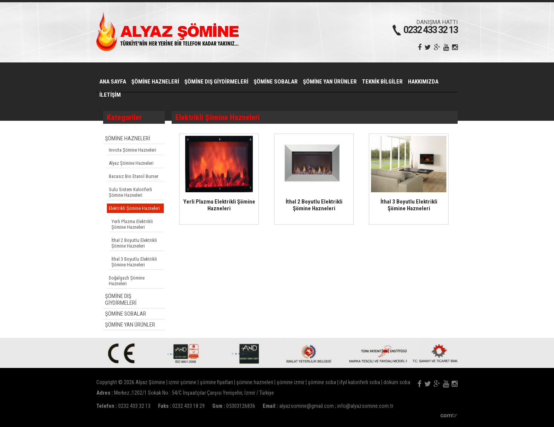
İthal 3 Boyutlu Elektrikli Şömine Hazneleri (134, 261)
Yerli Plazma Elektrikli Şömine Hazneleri (132, 224)
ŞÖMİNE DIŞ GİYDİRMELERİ (216, 81)
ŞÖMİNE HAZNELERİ (155, 81)
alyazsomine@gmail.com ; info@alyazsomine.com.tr (336, 406)
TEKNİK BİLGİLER (382, 81)
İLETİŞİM (110, 94)
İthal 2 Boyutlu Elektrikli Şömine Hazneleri (134, 243)
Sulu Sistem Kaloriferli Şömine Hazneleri (130, 192)
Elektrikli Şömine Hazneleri (134, 208)
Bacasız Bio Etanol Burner (133, 176)
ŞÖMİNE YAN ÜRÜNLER (330, 81)
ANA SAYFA (112, 81)
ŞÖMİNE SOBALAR (276, 81)
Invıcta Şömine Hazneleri (132, 150)
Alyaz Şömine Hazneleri (131, 163)
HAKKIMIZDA (423, 81)
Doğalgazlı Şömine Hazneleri (127, 280)
